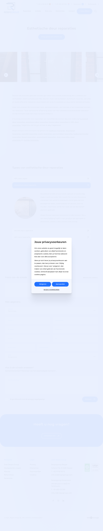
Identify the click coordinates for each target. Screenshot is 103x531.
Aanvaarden (60, 284)
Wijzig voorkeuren (51, 289)
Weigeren (42, 284)
